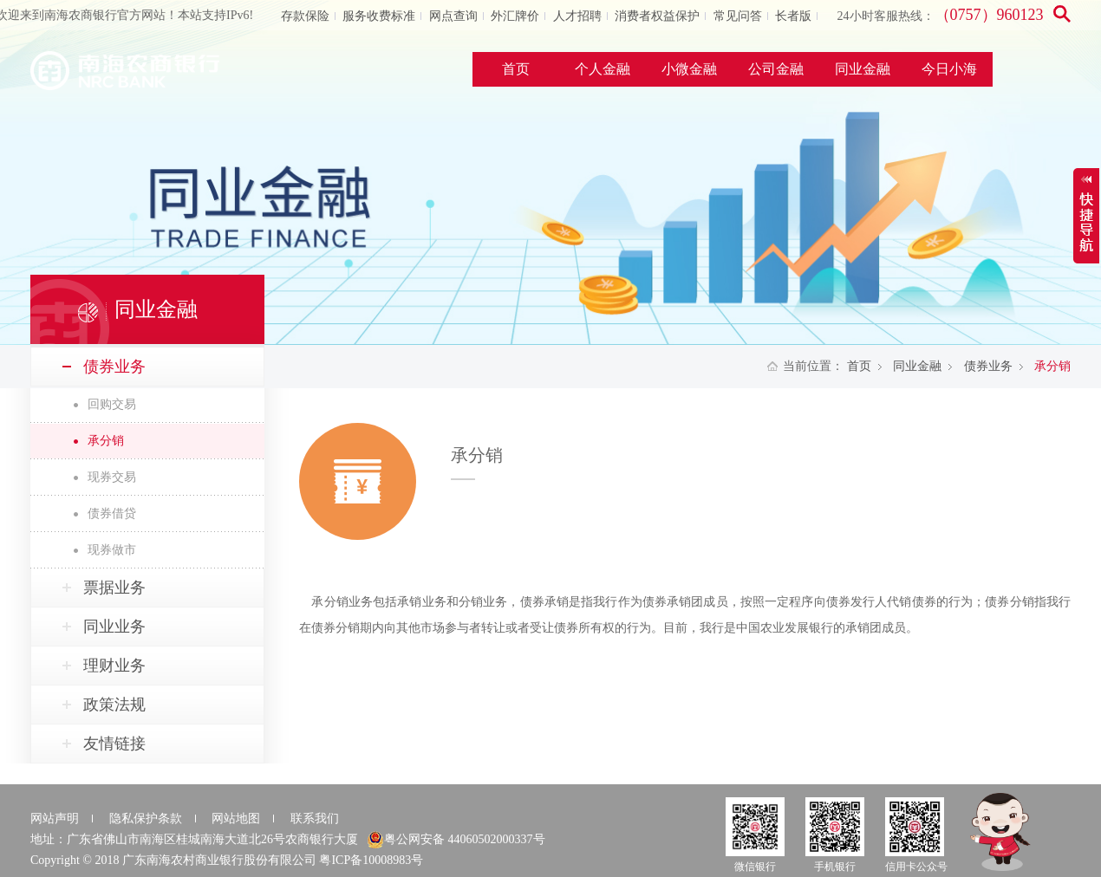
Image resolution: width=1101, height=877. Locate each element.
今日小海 (949, 69)
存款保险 (305, 16)
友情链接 (114, 743)
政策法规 (114, 704)
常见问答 (737, 16)
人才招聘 (577, 16)
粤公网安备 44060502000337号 (456, 839)
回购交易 (112, 404)
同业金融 (862, 69)
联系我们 (314, 818)
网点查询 (453, 16)
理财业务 (114, 665)
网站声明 (54, 818)
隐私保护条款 (145, 818)
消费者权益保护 (657, 16)
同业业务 (114, 626)
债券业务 (988, 366)
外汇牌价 (515, 16)
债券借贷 (112, 513)
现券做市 (112, 549)
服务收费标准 (378, 16)
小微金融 (689, 69)
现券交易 (112, 477)
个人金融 (602, 69)
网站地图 (236, 818)
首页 (516, 69)
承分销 (106, 440)
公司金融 (776, 69)
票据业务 (114, 587)
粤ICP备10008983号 (371, 860)
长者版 (793, 16)
